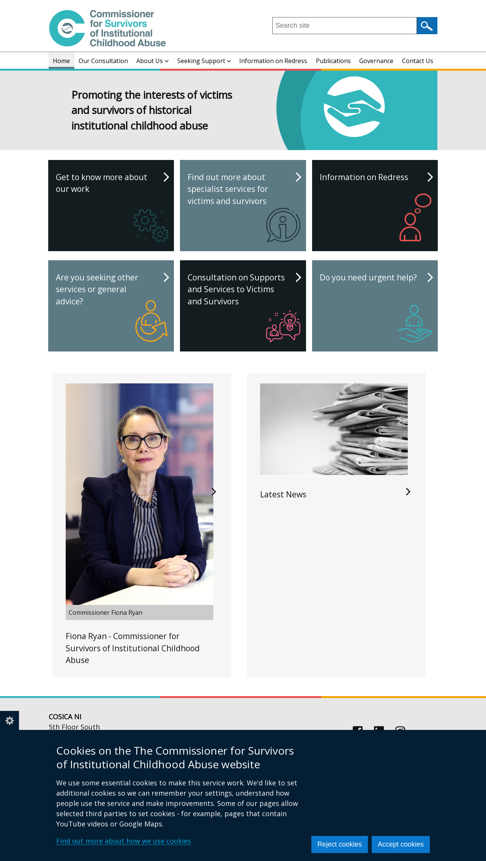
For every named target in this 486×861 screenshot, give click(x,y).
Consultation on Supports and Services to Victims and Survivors (244, 309)
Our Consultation (103, 61)
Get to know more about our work (112, 208)
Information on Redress (273, 61)
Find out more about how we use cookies (123, 840)
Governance (376, 61)
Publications (333, 61)
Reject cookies (339, 844)
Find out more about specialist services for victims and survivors (244, 208)
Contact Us (417, 61)
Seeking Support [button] (204, 61)
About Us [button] (152, 61)
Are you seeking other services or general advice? (112, 309)
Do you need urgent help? (376, 309)
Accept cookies (401, 844)
